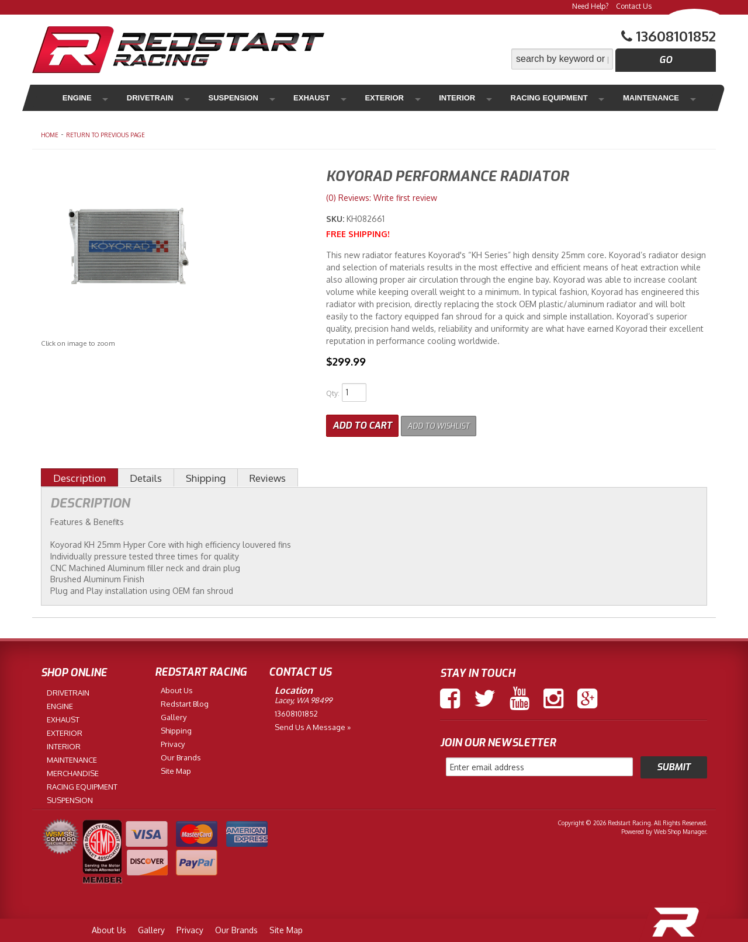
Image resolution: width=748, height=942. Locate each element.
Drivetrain (135, 98)
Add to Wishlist (446, 422)
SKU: (336, 219)
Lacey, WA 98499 (303, 697)
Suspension (207, 98)
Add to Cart (362, 422)
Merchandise (649, 98)
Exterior (333, 98)
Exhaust (273, 98)
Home (49, 134)
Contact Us (634, 6)
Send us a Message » (313, 724)
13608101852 (296, 710)
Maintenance (567, 98)
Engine (75, 98)
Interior (392, 98)
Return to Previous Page (105, 134)
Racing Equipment (474, 98)
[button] (613, 58)
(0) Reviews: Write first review (381, 198)
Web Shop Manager (680, 828)
